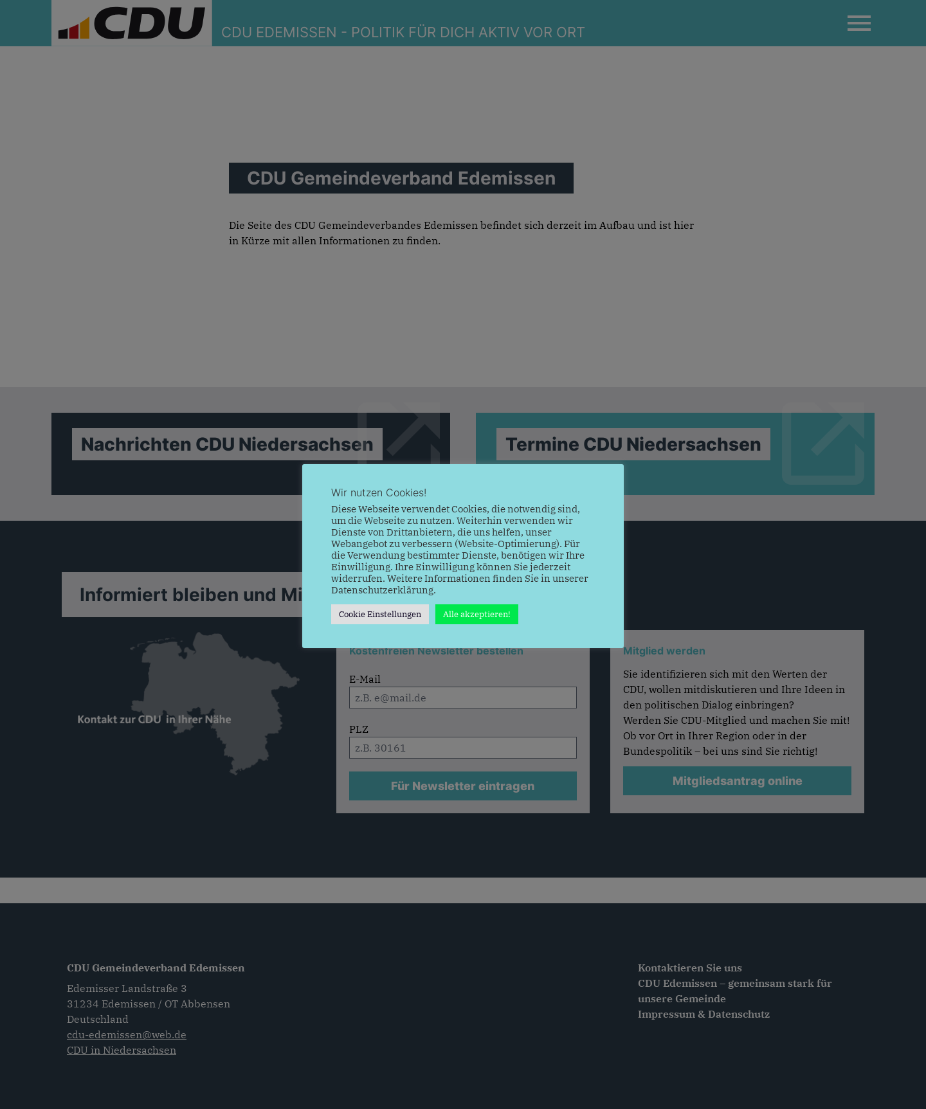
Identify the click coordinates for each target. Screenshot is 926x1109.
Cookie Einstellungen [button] (380, 614)
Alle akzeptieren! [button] (477, 614)
